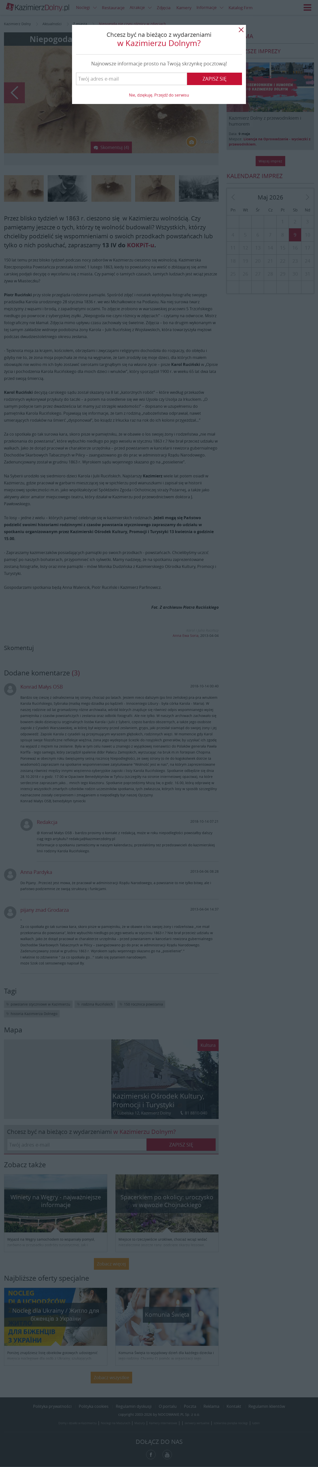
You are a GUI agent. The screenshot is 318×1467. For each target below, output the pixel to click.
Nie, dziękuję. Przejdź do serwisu (159, 95)
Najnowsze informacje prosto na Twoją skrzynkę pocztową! (159, 63)
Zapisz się (214, 78)
